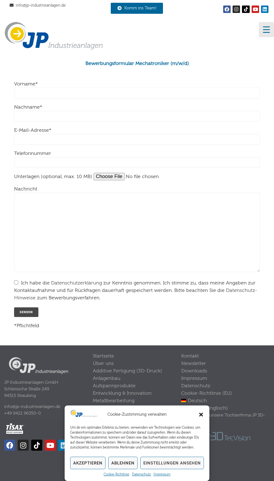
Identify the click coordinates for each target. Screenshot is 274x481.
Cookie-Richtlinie (116, 474)
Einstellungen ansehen (172, 463)
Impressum (162, 474)
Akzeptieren (87, 463)
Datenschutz (141, 474)
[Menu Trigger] (266, 29)
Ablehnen (123, 463)
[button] (201, 414)
